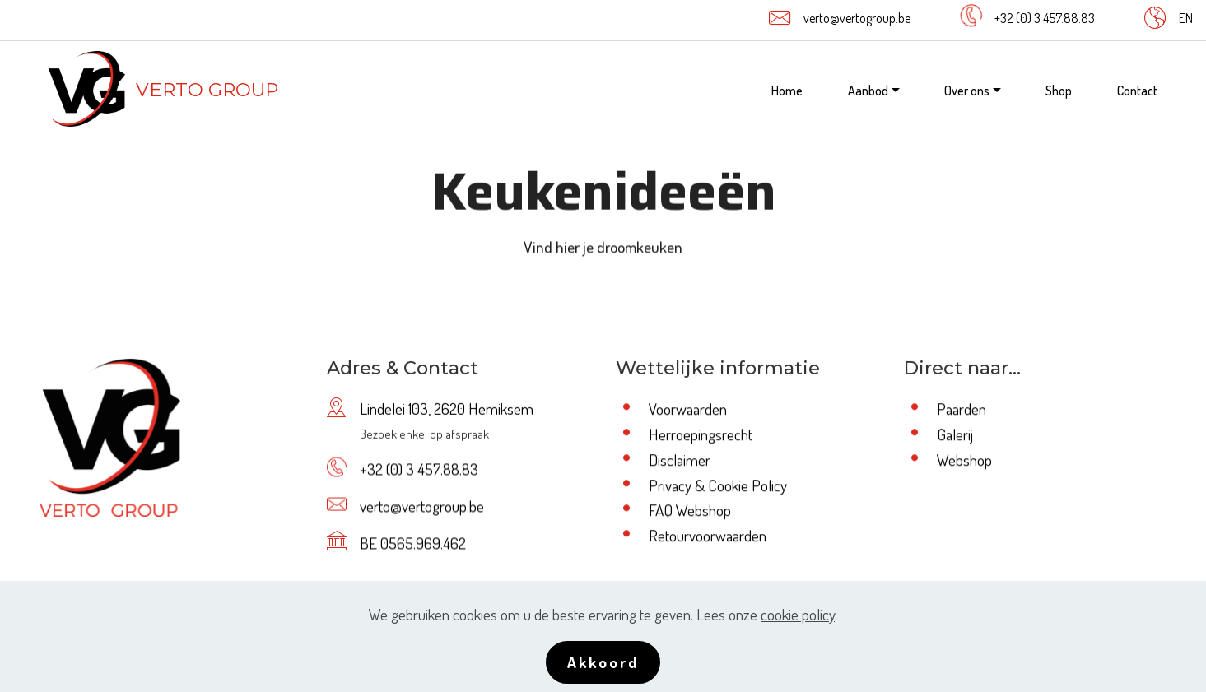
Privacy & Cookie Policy (718, 486)
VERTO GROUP (207, 89)
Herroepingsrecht (700, 435)
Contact (1137, 90)
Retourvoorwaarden (707, 536)
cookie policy (798, 622)
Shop (1058, 90)
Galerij (955, 435)
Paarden (961, 410)
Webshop (964, 460)
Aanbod (868, 90)
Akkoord (603, 670)
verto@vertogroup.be (856, 18)
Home (787, 90)
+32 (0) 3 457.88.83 (1044, 18)
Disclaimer (679, 460)
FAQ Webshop (690, 511)
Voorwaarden (688, 410)
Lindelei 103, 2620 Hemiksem (446, 410)
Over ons (966, 90)
